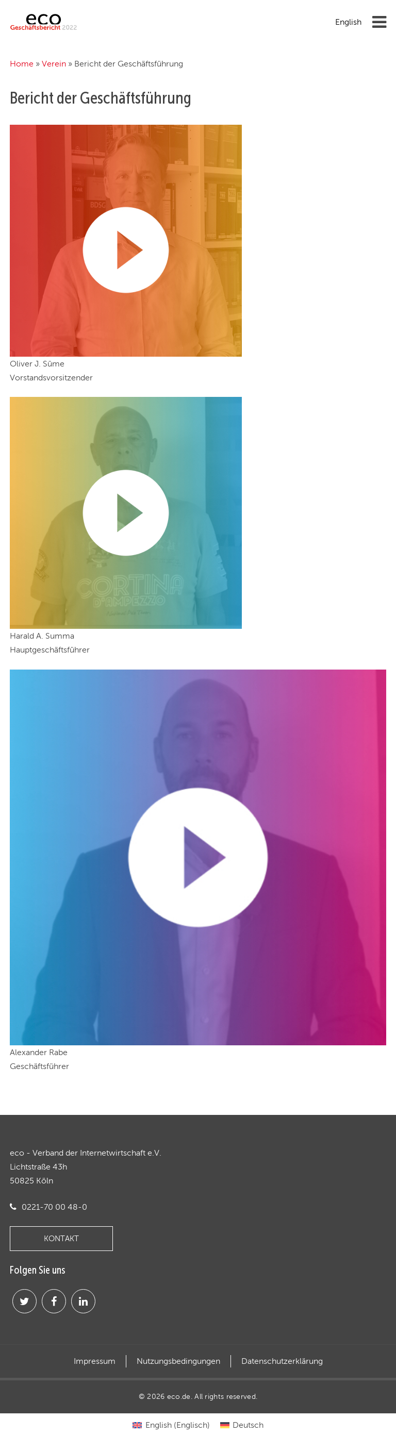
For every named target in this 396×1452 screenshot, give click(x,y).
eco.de (179, 1396)
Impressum (95, 1361)
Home (22, 63)
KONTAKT (61, 1238)
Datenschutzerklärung (282, 1361)
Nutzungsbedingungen (178, 1361)
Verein (54, 63)
